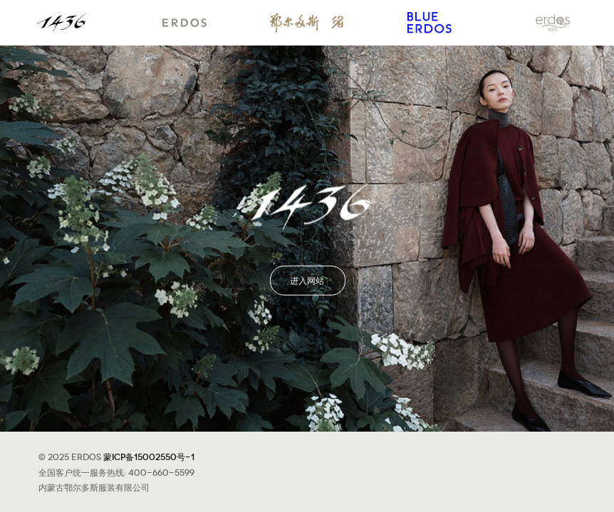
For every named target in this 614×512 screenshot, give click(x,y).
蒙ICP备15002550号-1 (148, 456)
